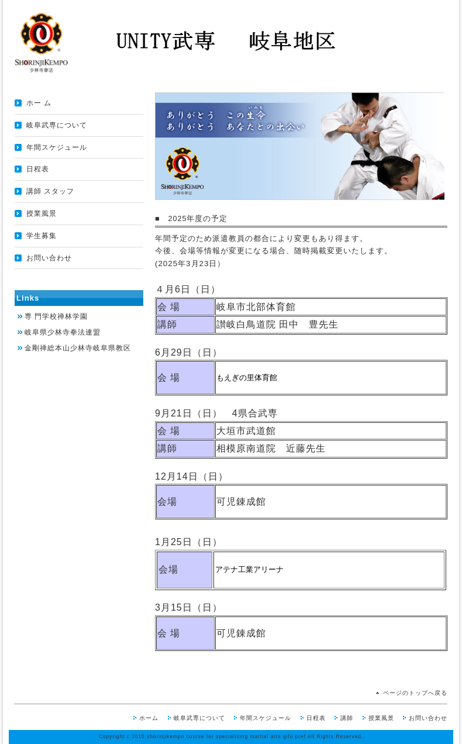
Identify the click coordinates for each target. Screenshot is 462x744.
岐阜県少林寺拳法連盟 (63, 332)
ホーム (148, 718)
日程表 (37, 169)
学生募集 (41, 236)
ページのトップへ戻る (415, 693)
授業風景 (41, 213)
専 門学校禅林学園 (56, 316)
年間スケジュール (56, 147)
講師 (346, 718)
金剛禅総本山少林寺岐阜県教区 (78, 348)
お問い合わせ (49, 258)
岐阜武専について (56, 125)
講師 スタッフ (50, 191)
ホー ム (38, 103)
